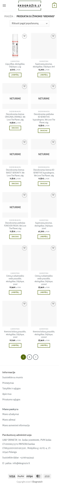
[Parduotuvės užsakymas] (29, 23)
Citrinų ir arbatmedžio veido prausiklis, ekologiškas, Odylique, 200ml (44, 280)
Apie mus (6, 394)
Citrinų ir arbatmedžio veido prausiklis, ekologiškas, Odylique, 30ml (15, 280)
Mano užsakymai (10, 414)
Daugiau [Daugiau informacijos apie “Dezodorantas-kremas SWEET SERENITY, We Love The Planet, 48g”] (15, 183)
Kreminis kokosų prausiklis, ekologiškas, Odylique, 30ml (15, 334)
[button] (4, 5)
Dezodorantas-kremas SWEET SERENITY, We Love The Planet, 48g (15, 173)
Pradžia (8, 16)
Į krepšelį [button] (15, 75)
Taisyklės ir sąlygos (11, 388)
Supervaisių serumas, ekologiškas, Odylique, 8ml (44, 65)
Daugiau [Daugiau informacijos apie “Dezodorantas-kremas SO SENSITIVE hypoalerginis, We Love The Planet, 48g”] (43, 183)
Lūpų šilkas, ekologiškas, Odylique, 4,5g (15, 65)
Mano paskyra (10, 409)
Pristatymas (8, 383)
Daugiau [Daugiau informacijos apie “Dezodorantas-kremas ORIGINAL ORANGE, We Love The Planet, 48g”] (15, 128)
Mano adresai (8, 419)
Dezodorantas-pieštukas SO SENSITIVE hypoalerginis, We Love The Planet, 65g (44, 118)
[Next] (35, 357)
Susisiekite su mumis (12, 377)
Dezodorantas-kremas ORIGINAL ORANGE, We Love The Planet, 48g (15, 117)
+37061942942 (27, 457)
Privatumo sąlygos (11, 399)
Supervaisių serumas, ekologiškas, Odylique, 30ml (44, 226)
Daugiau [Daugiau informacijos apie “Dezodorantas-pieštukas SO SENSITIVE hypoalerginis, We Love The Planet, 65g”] (43, 130)
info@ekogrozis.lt (21, 463)
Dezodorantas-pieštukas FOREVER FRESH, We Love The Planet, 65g (15, 226)
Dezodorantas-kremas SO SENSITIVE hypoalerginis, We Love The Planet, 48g (43, 173)
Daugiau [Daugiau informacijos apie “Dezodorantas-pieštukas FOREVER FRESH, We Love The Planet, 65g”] (15, 236)
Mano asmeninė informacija (16, 425)
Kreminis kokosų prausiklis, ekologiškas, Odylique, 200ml (44, 334)
